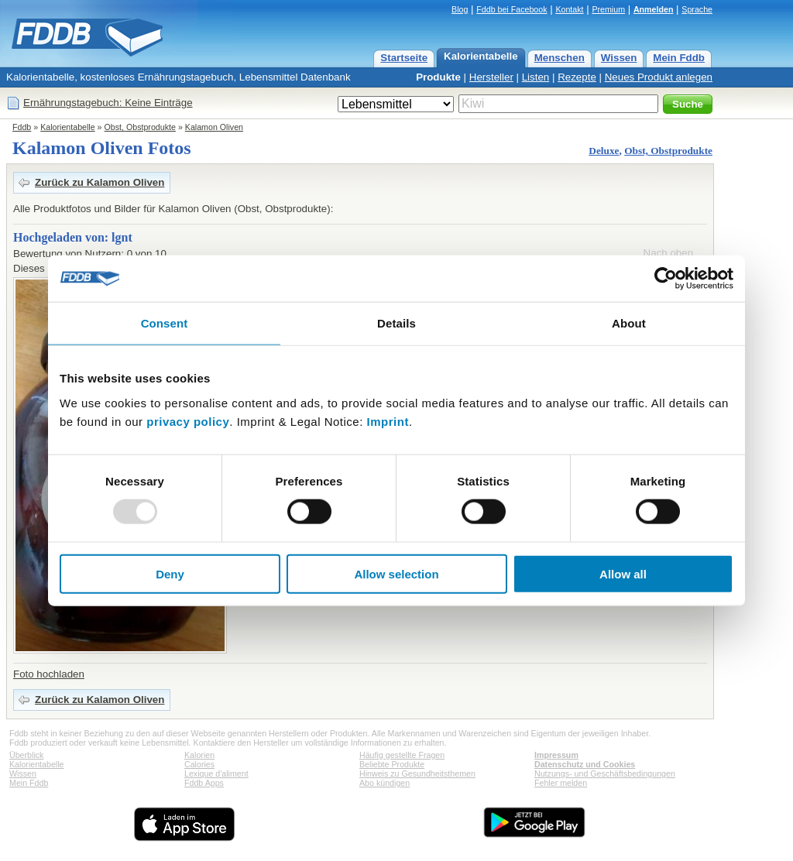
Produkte (438, 77)
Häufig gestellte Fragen (402, 755)
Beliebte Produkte (391, 764)
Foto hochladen (48, 674)
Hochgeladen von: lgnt (72, 237)
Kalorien (199, 755)
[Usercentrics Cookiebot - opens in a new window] (665, 278)
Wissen (619, 57)
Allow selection (396, 573)
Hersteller (491, 77)
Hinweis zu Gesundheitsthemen (417, 773)
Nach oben (668, 253)
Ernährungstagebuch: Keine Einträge (108, 102)
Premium (608, 9)
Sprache (696, 9)
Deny (170, 573)
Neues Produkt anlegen (658, 77)
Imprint (388, 420)
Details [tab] (396, 323)
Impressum (556, 755)
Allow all (623, 573)
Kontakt (569, 9)
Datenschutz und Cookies (584, 764)
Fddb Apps (204, 782)
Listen (536, 77)
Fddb (21, 127)
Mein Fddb (679, 57)
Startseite (403, 57)
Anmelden (653, 9)
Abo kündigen (384, 782)
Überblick (26, 755)
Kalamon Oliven (214, 127)
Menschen (559, 57)
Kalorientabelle (481, 56)
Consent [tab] (164, 323)
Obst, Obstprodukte (140, 127)
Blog (459, 9)
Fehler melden (560, 782)
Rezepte (577, 77)
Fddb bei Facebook (511, 9)
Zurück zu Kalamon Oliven (99, 182)
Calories (199, 764)
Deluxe (604, 150)
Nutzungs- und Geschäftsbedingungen (604, 773)
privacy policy (187, 420)
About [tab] (629, 323)
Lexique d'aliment (216, 773)
